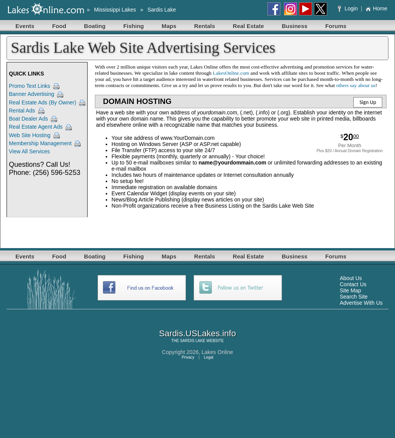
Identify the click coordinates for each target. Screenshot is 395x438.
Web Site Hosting (30, 135)
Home (376, 8)
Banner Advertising (31, 94)
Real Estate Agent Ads (35, 127)
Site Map (350, 290)
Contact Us (353, 284)
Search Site (354, 297)
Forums (335, 26)
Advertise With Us (361, 303)
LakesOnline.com (231, 73)
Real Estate (248, 26)
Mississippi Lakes (115, 10)
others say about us (355, 85)
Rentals (204, 26)
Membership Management (40, 143)
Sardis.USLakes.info (197, 333)
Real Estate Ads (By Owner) (42, 102)
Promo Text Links (29, 86)
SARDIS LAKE (193, 341)
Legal (208, 357)
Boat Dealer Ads (28, 119)
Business (294, 26)
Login (348, 8)
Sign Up (368, 102)
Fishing (133, 26)
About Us (351, 278)
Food (59, 26)
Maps (169, 26)
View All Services (29, 151)
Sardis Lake (161, 10)
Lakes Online (217, 352)
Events (24, 26)
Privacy (188, 357)
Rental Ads (22, 110)
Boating (95, 26)
